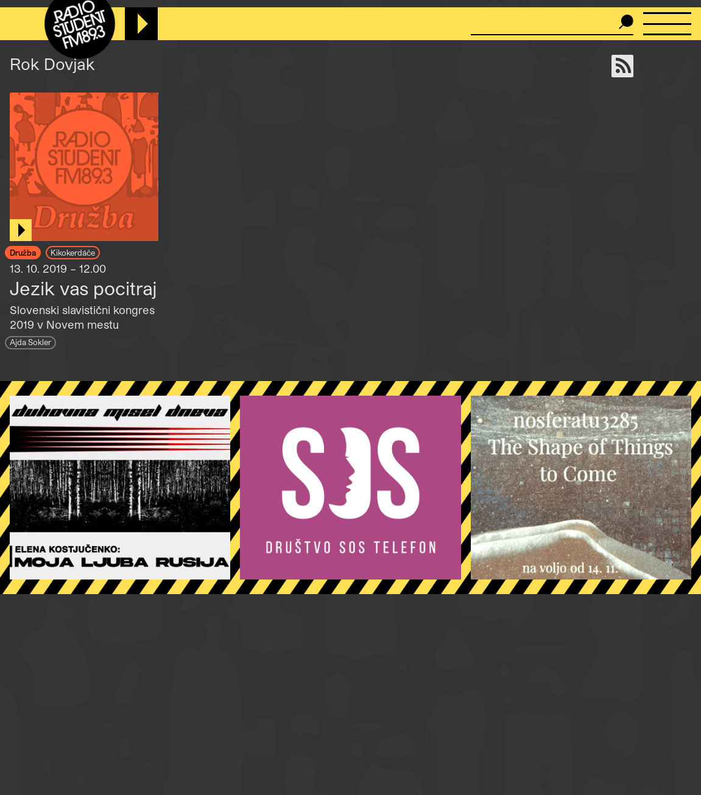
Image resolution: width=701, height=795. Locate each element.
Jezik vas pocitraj (83, 288)
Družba (23, 252)
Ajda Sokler (30, 341)
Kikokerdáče (73, 252)
